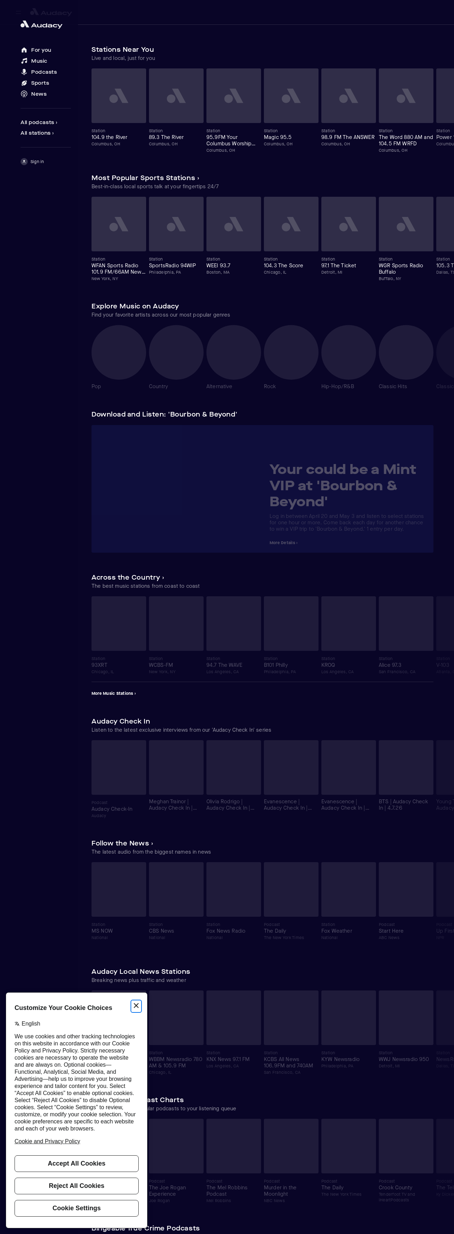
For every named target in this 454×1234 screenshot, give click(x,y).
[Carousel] (262, 110)
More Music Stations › (114, 693)
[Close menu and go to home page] (46, 25)
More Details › (284, 543)
